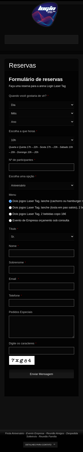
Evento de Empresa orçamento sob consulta (39, 220)
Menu (12, 194)
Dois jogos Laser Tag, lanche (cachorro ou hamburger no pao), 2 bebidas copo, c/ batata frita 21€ (40, 201)
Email (14, 278)
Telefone (15, 295)
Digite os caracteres (22, 343)
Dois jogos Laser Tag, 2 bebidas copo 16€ (37, 214)
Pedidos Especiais (20, 312)
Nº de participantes (22, 159)
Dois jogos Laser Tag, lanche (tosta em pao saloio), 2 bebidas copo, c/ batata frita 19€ (40, 207)
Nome (14, 246)
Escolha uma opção (22, 176)
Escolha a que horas (23, 131)
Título (13, 228)
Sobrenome (17, 262)
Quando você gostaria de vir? (28, 95)
